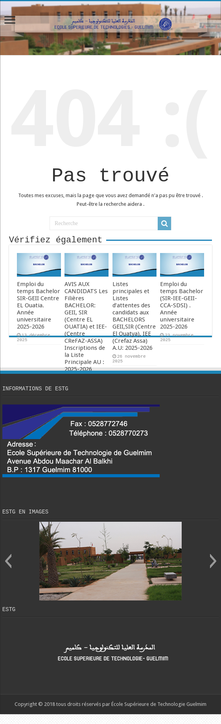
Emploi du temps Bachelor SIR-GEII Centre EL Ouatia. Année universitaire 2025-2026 (38, 311)
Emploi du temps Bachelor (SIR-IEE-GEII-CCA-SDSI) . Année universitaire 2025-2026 (181, 311)
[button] (8, 570)
